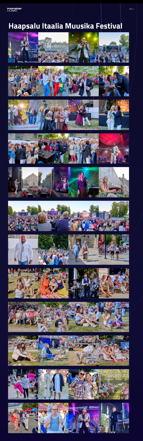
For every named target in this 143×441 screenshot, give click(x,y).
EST (131, 9)
